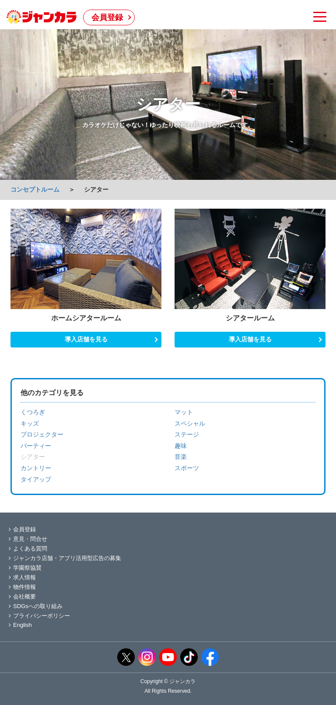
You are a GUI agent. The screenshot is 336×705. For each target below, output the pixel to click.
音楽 (181, 456)
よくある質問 (28, 548)
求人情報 (22, 577)
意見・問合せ (28, 539)
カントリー (36, 467)
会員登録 (107, 17)
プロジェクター (42, 434)
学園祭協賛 (25, 567)
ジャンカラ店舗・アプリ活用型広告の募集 (65, 558)
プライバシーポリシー (39, 615)
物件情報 (22, 587)
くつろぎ (33, 412)
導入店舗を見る (86, 339)
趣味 (181, 445)
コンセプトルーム (35, 189)
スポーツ (187, 467)
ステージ (187, 434)
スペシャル (190, 423)
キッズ (30, 423)
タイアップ (36, 479)
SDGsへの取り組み (36, 606)
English (20, 625)
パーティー (36, 445)
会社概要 (22, 596)
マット (184, 412)
